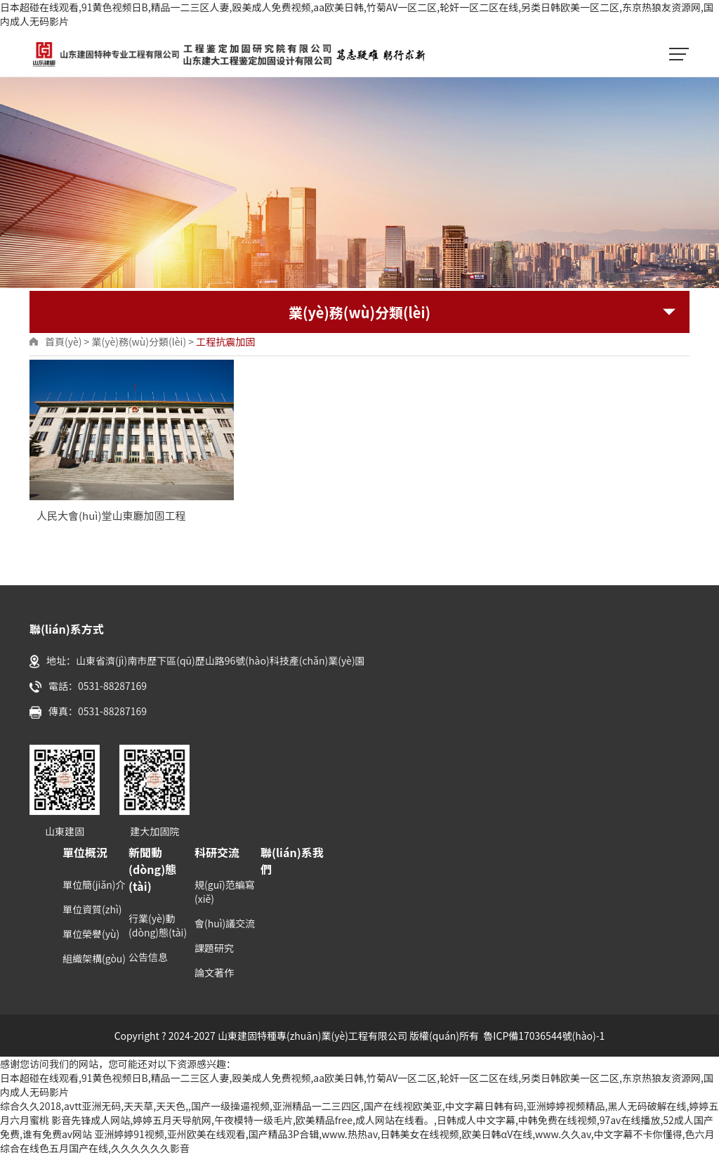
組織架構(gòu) (94, 958)
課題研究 (214, 948)
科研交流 (216, 852)
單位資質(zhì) (91, 909)
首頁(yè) (63, 341)
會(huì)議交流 (224, 923)
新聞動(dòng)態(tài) (152, 869)
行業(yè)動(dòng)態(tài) (157, 925)
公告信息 (148, 957)
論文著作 (214, 972)
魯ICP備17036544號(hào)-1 (544, 1036)
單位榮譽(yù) (90, 934)
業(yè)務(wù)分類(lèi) (138, 341)
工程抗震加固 (225, 341)
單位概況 (84, 852)
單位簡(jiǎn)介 (94, 884)
